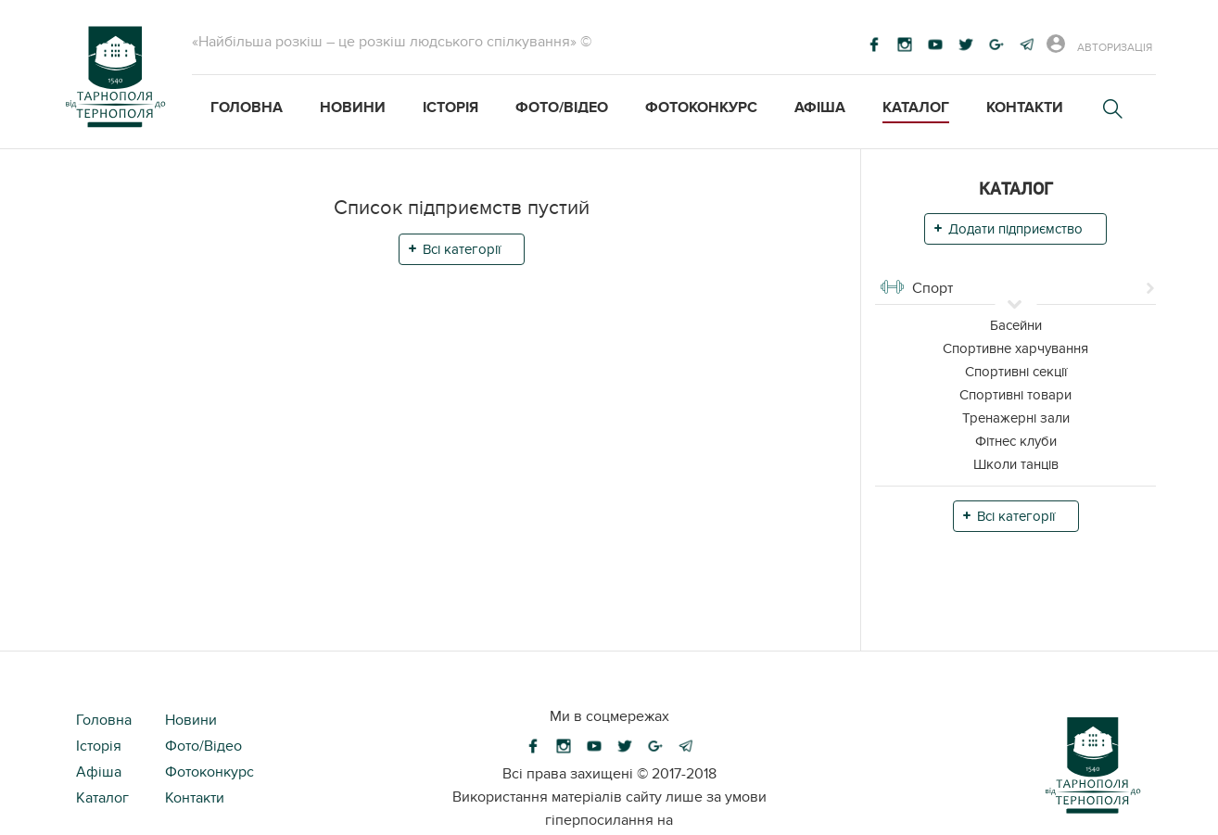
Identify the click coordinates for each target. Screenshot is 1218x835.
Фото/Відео (561, 107)
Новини (353, 107)
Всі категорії (462, 249)
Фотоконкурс (701, 107)
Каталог (915, 107)
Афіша (819, 107)
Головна (246, 107)
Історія (450, 107)
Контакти (1024, 107)
